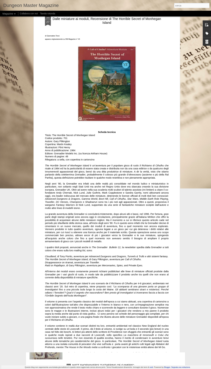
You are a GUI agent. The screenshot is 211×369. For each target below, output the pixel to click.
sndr (151, 367)
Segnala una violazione (180, 367)
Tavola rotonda (47, 13)
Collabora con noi (29, 13)
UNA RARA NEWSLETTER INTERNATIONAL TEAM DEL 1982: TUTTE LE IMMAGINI (103, 292)
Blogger (167, 367)
